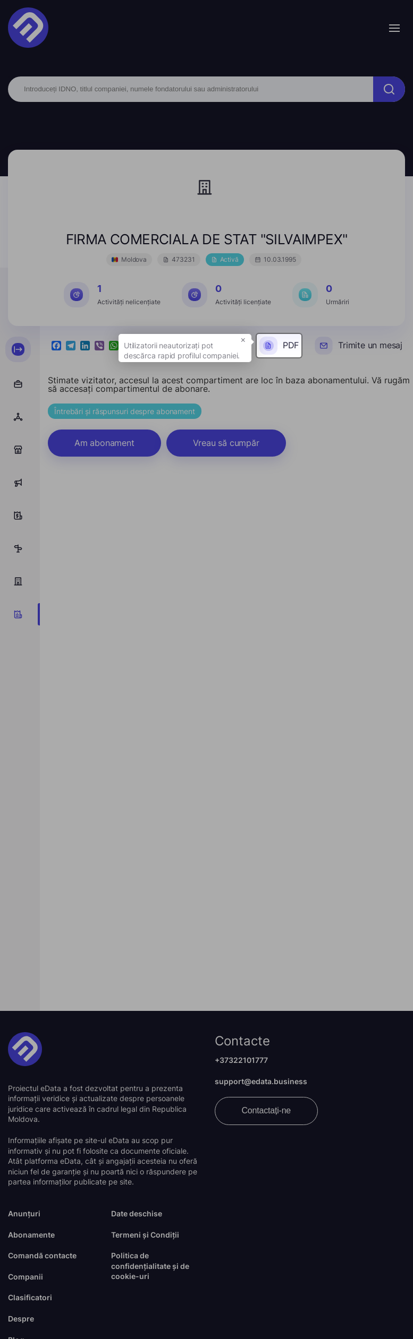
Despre (21, 1318)
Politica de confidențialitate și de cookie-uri (150, 1266)
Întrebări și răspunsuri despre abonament (124, 411)
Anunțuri (24, 1213)
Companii (25, 1276)
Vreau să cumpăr (226, 442)
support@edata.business (261, 1081)
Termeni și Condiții (145, 1234)
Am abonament (104, 442)
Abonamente (31, 1234)
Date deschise (136, 1213)
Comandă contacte (42, 1255)
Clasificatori (30, 1297)
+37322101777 (241, 1060)
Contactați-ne (266, 1110)
